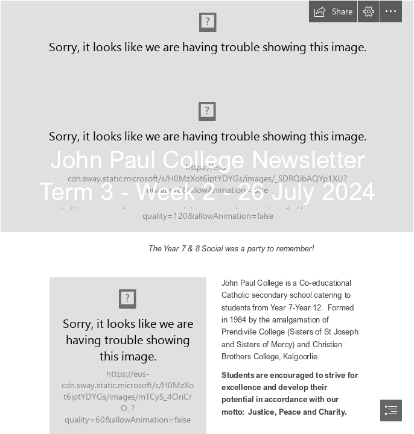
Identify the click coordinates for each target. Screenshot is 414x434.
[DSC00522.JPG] (207, 116)
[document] (207, 217)
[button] (333, 11)
